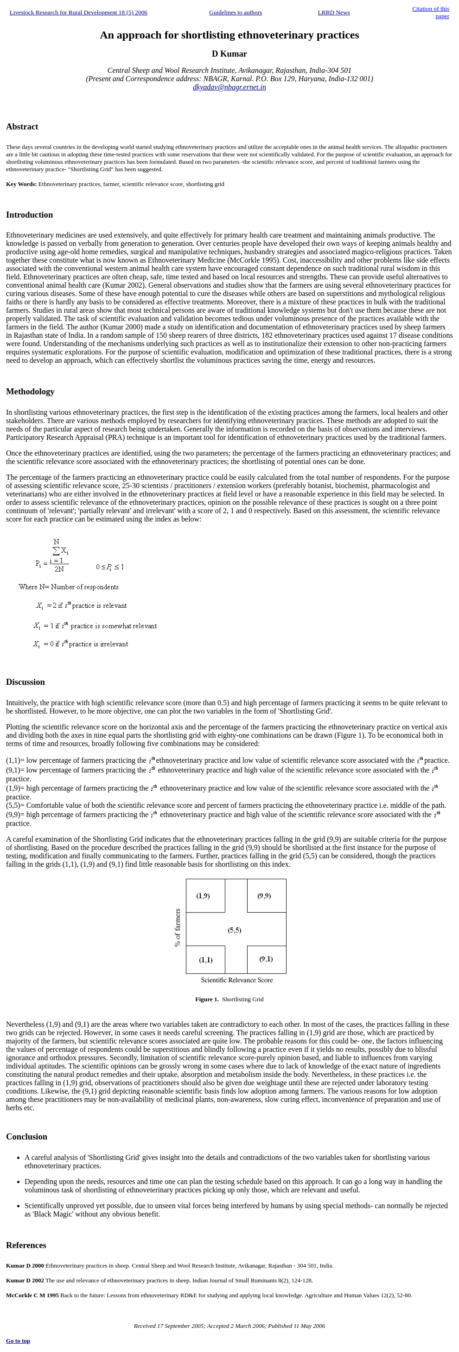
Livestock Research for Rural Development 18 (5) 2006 (78, 12)
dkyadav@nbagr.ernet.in (229, 87)
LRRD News (334, 12)
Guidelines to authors (235, 12)
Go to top (18, 1340)
